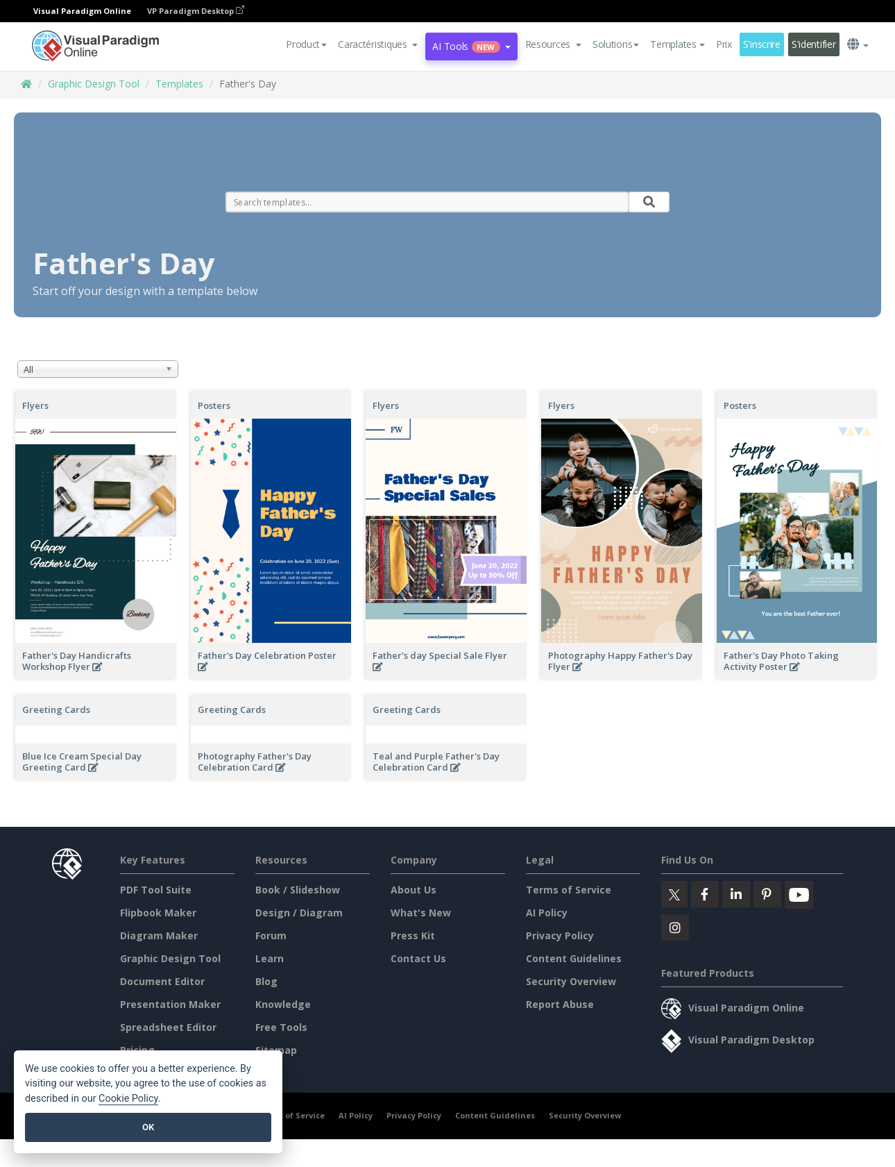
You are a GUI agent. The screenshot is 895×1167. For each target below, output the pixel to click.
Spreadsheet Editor (168, 1027)
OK (148, 1127)
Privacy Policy (560, 935)
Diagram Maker (159, 935)
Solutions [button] (616, 44)
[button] (377, 44)
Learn (269, 958)
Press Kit (413, 935)
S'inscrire (762, 44)
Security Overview (571, 981)
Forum (271, 935)
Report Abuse (560, 1004)
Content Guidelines (574, 958)
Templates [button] (677, 44)
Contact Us (418, 958)
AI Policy (547, 912)
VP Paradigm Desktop (195, 11)
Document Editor (162, 981)
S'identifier (814, 44)
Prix (724, 44)
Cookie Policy (128, 1099)
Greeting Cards (56, 709)
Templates (179, 83)
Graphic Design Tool (93, 83)
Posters (214, 405)
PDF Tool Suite (155, 889)
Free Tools (281, 1027)
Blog (266, 981)
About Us (413, 889)
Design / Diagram (299, 912)
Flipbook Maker (158, 912)
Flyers (35, 405)
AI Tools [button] (471, 46)
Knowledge (283, 1004)
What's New (421, 912)
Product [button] (306, 44)
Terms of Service (568, 889)
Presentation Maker (170, 1004)
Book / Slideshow (297, 889)
